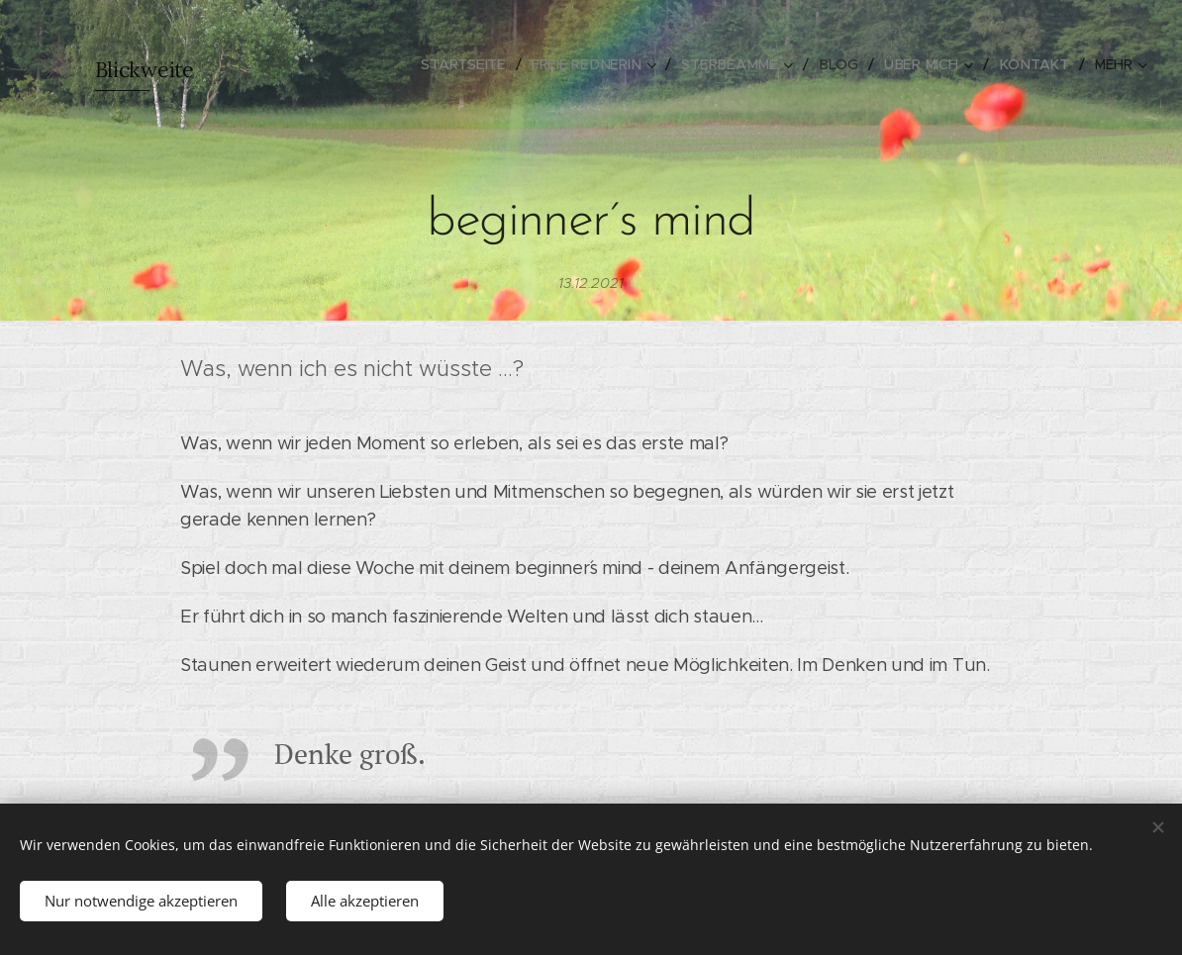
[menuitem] (479, 64)
